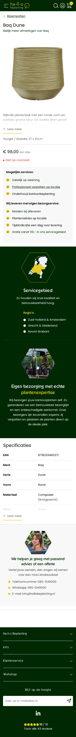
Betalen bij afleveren (26, 211)
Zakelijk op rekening (26, 180)
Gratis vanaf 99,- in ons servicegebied (39, 232)
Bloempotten (16, 16)
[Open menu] (6, 6)
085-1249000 (47, 582)
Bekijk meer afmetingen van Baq (26, 31)
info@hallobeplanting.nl (38, 594)
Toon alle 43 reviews (38, 729)
